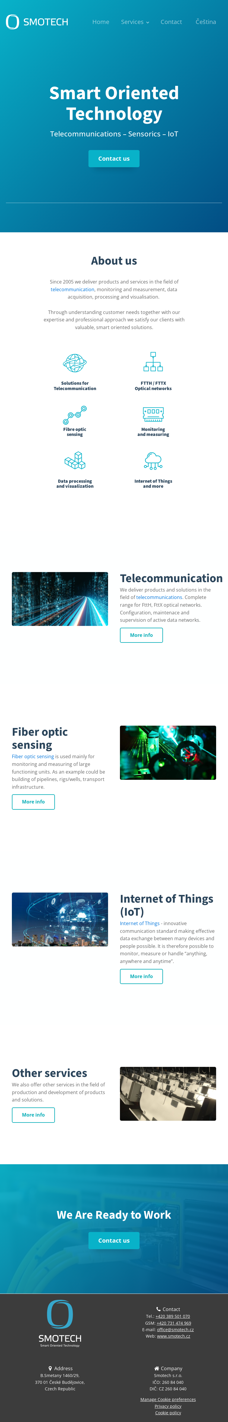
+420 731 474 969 (174, 1323)
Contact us (114, 158)
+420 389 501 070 (173, 1316)
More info (141, 635)
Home (100, 22)
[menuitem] (205, 22)
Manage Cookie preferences (168, 1399)
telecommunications (159, 597)
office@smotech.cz (175, 1329)
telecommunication (72, 289)
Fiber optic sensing (33, 756)
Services (132, 22)
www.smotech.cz (173, 1336)
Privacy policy (168, 1406)
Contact (171, 22)
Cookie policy (168, 1412)
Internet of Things (140, 923)
